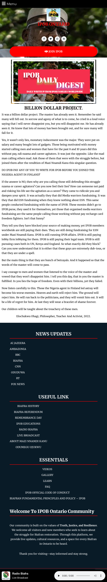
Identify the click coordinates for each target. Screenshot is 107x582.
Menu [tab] (9, 3)
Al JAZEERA (17, 343)
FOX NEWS (18, 384)
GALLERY (47, 475)
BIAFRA (18, 360)
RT (18, 378)
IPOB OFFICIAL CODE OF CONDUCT (47, 492)
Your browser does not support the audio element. (79, 575)
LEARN (47, 481)
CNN (18, 366)
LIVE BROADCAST (28, 435)
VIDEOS (47, 469)
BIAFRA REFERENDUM (28, 412)
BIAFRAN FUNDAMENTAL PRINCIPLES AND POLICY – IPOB (47, 498)
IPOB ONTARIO (53, 24)
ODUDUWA (18, 372)
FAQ (47, 486)
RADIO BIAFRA (28, 429)
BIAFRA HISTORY (28, 406)
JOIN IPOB (53, 51)
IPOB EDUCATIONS (28, 423)
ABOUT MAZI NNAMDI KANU (28, 441)
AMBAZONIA (18, 349)
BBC (17, 354)
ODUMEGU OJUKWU (28, 447)
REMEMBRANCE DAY (28, 417)
